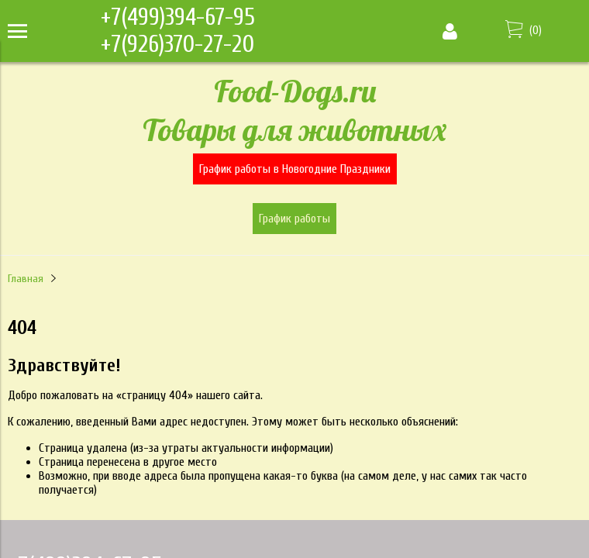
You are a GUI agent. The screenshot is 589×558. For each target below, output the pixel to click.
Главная (25, 278)
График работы (294, 219)
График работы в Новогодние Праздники (295, 169)
